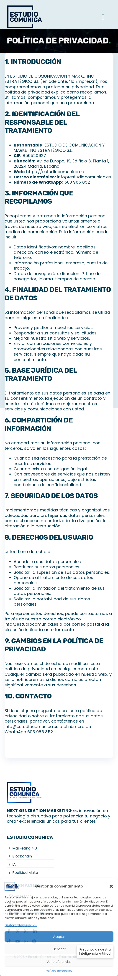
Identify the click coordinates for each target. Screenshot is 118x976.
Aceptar (59, 936)
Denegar (59, 949)
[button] (111, 886)
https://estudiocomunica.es (55, 171)
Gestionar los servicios (21, 925)
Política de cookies (59, 971)
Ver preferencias (58, 961)
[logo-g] (26, 6)
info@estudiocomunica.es (84, 177)
